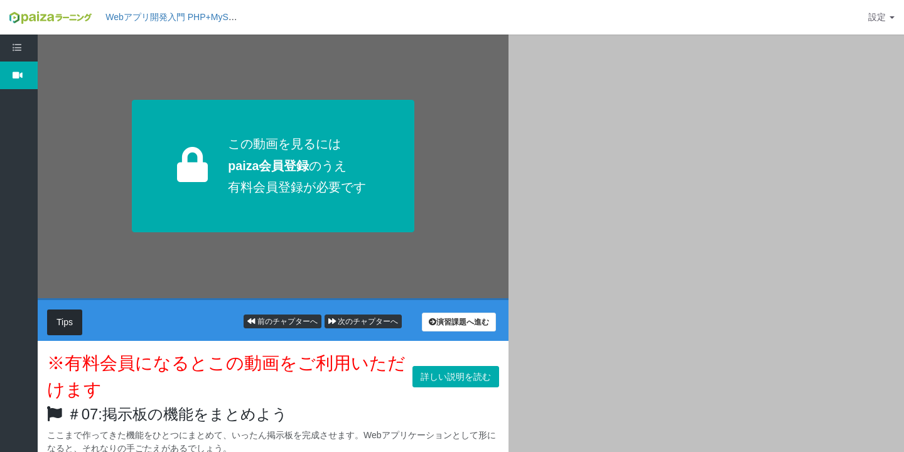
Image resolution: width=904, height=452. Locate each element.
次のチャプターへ (363, 321)
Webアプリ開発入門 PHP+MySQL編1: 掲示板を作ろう (212, 17)
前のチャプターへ (282, 321)
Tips (64, 322)
